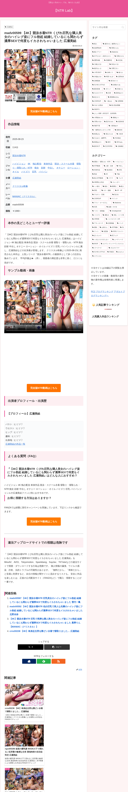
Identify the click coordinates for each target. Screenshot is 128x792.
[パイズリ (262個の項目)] (96, 215)
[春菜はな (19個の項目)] (96, 134)
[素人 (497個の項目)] (121, 186)
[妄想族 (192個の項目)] (105, 231)
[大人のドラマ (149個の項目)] (116, 248)
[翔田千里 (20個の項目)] (99, 126)
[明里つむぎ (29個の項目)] (109, 77)
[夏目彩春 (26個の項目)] (96, 89)
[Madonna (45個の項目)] (117, 52)
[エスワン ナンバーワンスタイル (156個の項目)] (112, 244)
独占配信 (37, 164)
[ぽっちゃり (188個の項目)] (100, 235)
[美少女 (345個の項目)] (118, 194)
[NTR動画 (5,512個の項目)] (96, 166)
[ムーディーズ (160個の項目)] (118, 239)
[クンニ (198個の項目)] (95, 231)
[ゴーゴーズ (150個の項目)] (99, 248)
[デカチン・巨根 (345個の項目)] (101, 194)
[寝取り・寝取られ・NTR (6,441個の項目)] (101, 162)
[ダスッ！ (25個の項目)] (108, 89)
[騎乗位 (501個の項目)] (113, 186)
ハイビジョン (19, 164)
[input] (108, 27)
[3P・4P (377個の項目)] (119, 190)
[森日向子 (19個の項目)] (96, 146)
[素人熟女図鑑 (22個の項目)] (116, 105)
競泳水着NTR (19, 155)
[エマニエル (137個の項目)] (108, 256)
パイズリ (25, 171)
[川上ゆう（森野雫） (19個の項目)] (101, 138)
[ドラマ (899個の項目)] (110, 178)
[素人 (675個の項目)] (96, 44)
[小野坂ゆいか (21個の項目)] (100, 118)
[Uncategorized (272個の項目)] (117, 211)
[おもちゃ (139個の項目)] (120, 252)
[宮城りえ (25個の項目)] (119, 89)
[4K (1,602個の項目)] (108, 174)
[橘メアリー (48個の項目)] (100, 52)
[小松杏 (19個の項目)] (120, 134)
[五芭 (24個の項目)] (109, 93)
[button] (57, 647)
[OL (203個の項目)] (122, 227)
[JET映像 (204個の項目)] (114, 227)
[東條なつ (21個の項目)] (117, 118)
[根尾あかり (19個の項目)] (97, 142)
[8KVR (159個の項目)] (95, 244)
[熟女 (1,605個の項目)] (97, 174)
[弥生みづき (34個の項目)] (116, 64)
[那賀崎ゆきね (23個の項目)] (116, 97)
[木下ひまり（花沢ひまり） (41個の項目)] (102, 56)
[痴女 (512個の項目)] (105, 186)
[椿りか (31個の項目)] (120, 72)
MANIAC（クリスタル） (24, 196)
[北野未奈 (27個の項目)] (120, 77)
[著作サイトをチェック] (38, 661)
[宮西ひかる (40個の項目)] (119, 56)
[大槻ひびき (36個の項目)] (99, 64)
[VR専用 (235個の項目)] (97, 219)
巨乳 (34, 171)
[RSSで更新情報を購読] (49, 661)
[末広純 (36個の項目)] (120, 60)
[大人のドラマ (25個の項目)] (98, 93)
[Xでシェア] (30, 647)
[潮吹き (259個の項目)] (106, 215)
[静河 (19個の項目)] (109, 142)
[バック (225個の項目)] (120, 223)
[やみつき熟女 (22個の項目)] (99, 105)
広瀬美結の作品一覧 (15, 444)
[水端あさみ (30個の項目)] (97, 77)
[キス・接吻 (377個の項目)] (107, 190)
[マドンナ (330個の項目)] (117, 199)
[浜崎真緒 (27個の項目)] (99, 81)
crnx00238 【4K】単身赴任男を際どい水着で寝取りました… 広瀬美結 (44, 631)
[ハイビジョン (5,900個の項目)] (118, 162)
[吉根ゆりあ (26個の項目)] (117, 85)
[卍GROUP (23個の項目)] (97, 101)
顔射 (43, 168)
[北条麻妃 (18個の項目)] (120, 146)
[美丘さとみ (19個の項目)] (109, 134)
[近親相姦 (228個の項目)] (110, 223)
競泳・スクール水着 (64, 164)
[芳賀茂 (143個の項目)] (110, 252)
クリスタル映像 (20, 186)
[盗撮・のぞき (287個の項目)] (115, 207)
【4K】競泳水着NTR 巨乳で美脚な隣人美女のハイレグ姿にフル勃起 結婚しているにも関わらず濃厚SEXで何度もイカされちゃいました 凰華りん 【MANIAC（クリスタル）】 (46, 623)
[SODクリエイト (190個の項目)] (117, 231)
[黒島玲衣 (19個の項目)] (119, 130)
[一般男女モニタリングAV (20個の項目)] (102, 130)
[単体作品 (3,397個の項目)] (97, 170)
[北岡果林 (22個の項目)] (119, 101)
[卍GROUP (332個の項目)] (99, 199)
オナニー (60, 168)
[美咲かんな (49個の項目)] (116, 48)
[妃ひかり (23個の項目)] (98, 97)
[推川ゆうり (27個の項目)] (116, 81)
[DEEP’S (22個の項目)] (108, 109)
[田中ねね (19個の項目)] (119, 142)
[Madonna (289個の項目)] (118, 203)
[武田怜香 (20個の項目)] (120, 122)
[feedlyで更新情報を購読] (43, 661)
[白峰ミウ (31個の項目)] (109, 72)
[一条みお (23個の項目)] (108, 101)
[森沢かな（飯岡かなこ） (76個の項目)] (113, 44)
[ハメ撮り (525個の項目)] (96, 186)
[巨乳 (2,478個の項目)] (120, 170)
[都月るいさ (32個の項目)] (99, 68)
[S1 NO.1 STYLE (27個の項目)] (100, 85)
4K (29, 164)
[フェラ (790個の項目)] (120, 178)
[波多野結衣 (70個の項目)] (99, 48)
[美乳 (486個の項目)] (95, 190)
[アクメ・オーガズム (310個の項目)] (101, 203)
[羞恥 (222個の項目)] (94, 227)
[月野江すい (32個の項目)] (116, 68)
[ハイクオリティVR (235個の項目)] (115, 219)
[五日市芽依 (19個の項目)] (108, 146)
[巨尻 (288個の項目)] (98, 207)
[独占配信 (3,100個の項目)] (110, 170)
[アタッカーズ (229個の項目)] (98, 223)
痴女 (36, 168)
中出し (51, 168)
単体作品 (48, 164)
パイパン (43, 171)
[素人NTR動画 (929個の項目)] (98, 178)
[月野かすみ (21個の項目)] (97, 122)
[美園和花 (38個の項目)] (109, 60)
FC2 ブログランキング (102, 291)
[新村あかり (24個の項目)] (119, 93)
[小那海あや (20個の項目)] (116, 126)
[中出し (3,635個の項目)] (120, 166)
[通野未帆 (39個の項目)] (97, 60)
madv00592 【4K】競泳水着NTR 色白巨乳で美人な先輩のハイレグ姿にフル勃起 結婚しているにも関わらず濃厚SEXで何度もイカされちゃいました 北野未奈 (46, 610)
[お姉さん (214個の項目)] (104, 227)
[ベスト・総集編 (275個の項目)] (99, 211)
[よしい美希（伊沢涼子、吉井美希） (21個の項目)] (108, 113)
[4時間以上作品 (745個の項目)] (100, 182)
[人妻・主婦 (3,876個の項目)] (109, 166)
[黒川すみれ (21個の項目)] (109, 122)
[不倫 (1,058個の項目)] (119, 174)
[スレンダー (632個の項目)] (117, 182)
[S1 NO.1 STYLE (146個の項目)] (98, 252)
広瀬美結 (9, 27)
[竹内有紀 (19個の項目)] (118, 138)
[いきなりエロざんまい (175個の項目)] (101, 239)
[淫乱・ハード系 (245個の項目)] (118, 215)
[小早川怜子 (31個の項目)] (97, 72)
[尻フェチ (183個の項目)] (117, 235)
